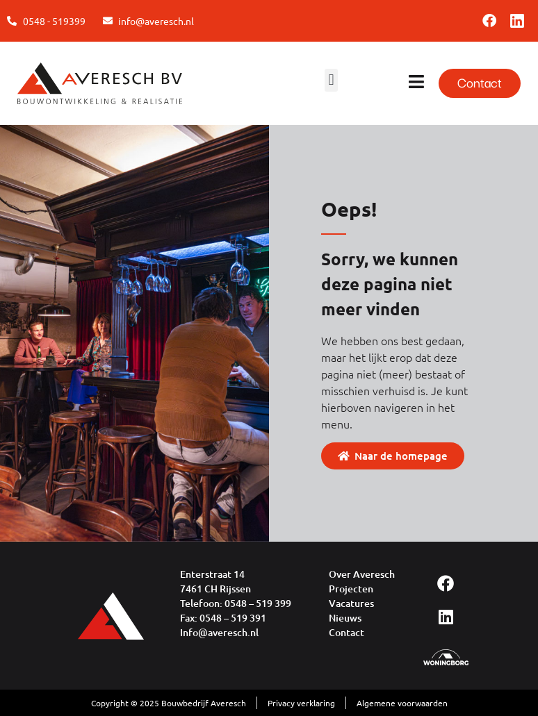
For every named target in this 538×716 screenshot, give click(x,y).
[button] (331, 80)
